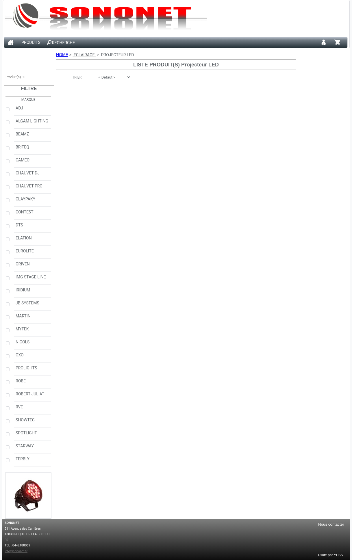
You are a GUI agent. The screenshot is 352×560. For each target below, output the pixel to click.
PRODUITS (30, 42)
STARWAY (32, 448)
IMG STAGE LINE (32, 279)
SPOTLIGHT (32, 435)
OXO (32, 357)
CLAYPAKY (32, 201)
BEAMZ (32, 136)
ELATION (32, 240)
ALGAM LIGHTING (32, 123)
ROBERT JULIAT (32, 396)
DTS (32, 227)
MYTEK (32, 331)
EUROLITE (32, 253)
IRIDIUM (32, 292)
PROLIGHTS (32, 370)
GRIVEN (32, 266)
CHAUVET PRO (32, 188)
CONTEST (32, 214)
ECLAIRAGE (84, 55)
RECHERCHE (63, 42)
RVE (32, 409)
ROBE (32, 383)
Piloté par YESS (330, 555)
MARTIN (32, 318)
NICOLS (32, 344)
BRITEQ (32, 149)
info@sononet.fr (16, 551)
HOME (62, 54)
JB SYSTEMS (32, 305)
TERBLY (32, 461)
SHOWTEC (32, 422)
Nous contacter (331, 524)
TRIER (76, 77)
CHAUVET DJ (32, 175)
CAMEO (32, 162)
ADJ (32, 110)
